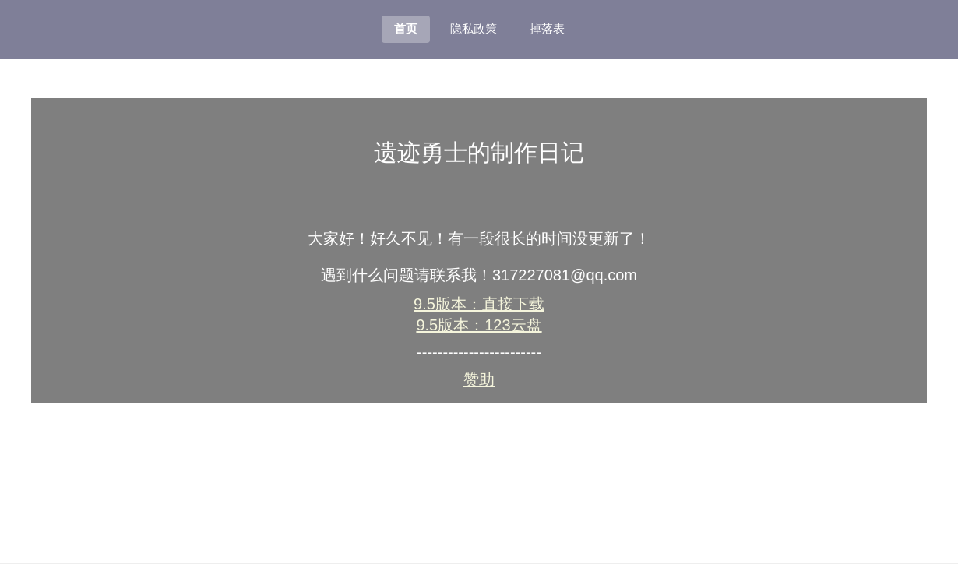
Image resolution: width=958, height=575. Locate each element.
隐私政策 (473, 28)
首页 (405, 28)
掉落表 (547, 28)
